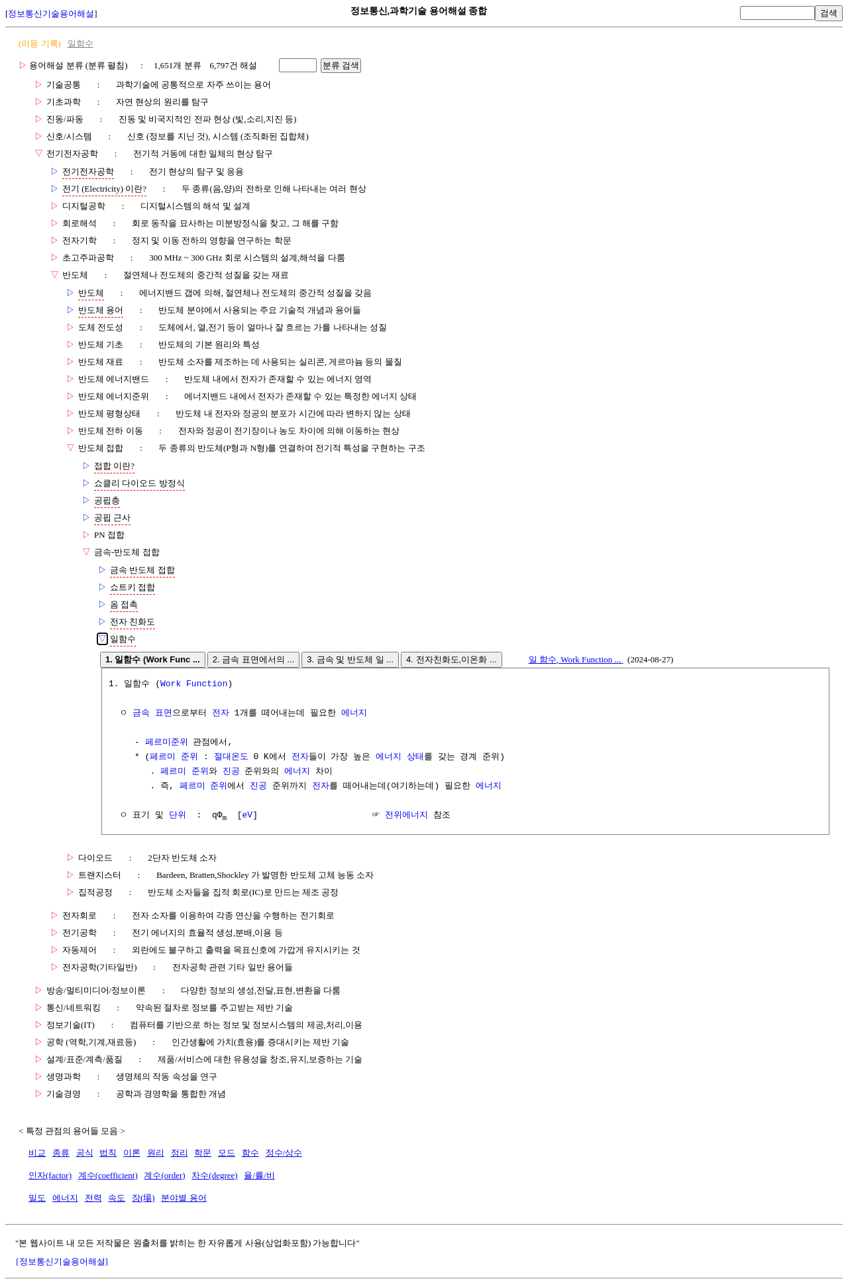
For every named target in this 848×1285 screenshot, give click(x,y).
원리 (155, 1153)
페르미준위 (166, 743)
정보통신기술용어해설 (51, 14)
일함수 (80, 43)
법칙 (108, 1153)
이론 (131, 1153)
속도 (116, 1198)
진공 (231, 772)
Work (170, 684)
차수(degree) (214, 1176)
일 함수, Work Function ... (576, 659)
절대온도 (231, 757)
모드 (226, 1153)
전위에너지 (406, 816)
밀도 (37, 1198)
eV (247, 816)
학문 (202, 1153)
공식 (84, 1153)
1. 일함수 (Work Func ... (152, 659)
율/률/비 (259, 1176)
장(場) (143, 1198)
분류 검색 (341, 65)
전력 (93, 1198)
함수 (250, 1153)
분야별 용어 (183, 1198)
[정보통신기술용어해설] (62, 1262)
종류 (61, 1153)
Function (206, 684)
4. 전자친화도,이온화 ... (451, 659)
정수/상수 (284, 1153)
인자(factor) (50, 1176)
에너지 (354, 713)
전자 (220, 713)
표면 (163, 713)
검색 (828, 13)
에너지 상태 (400, 757)
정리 (179, 1153)
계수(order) (164, 1176)
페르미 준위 (174, 757)
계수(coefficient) (108, 1176)
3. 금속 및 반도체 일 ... (350, 659)
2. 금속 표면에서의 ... (254, 659)
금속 (141, 713)
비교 (37, 1153)
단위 (177, 816)
